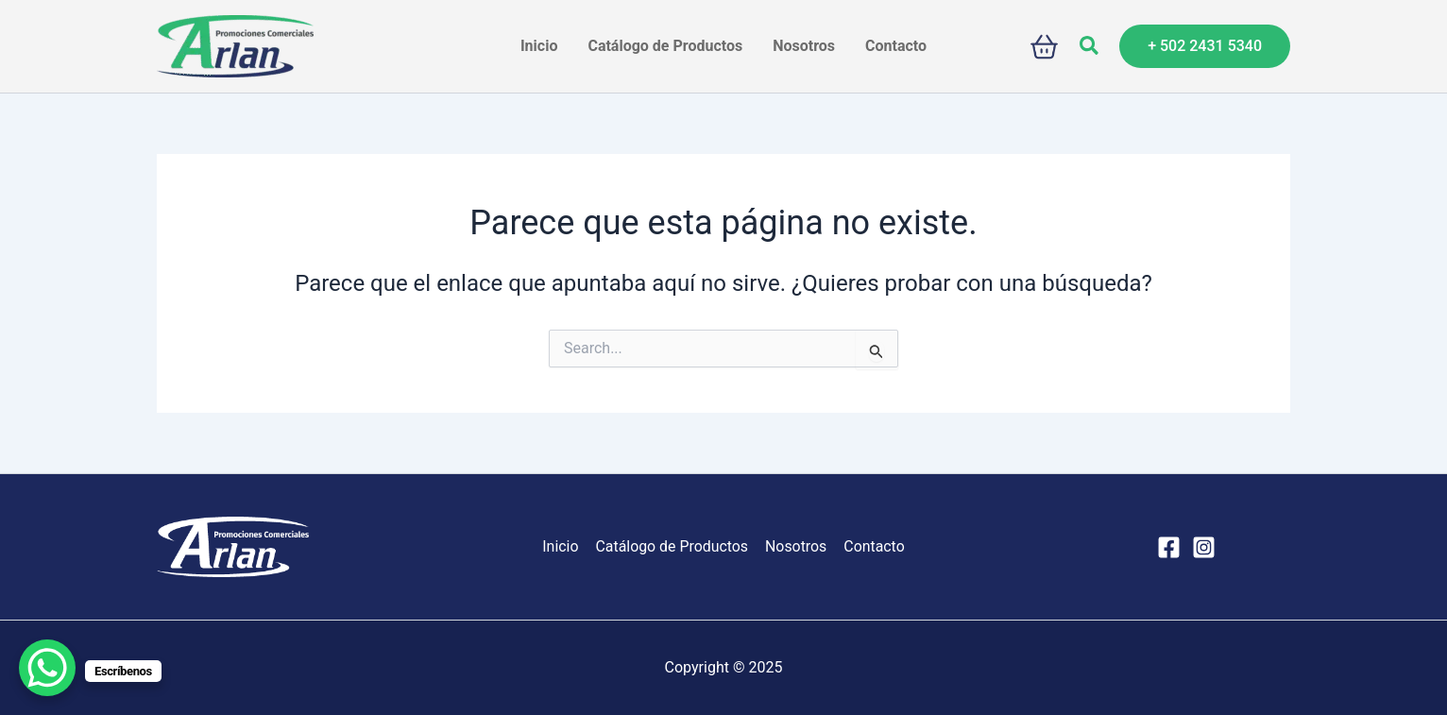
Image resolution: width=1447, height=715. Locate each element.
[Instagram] (1204, 547)
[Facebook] (1169, 547)
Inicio (562, 546)
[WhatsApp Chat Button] (47, 667)
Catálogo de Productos (672, 546)
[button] (1090, 46)
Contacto (872, 546)
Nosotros (795, 546)
